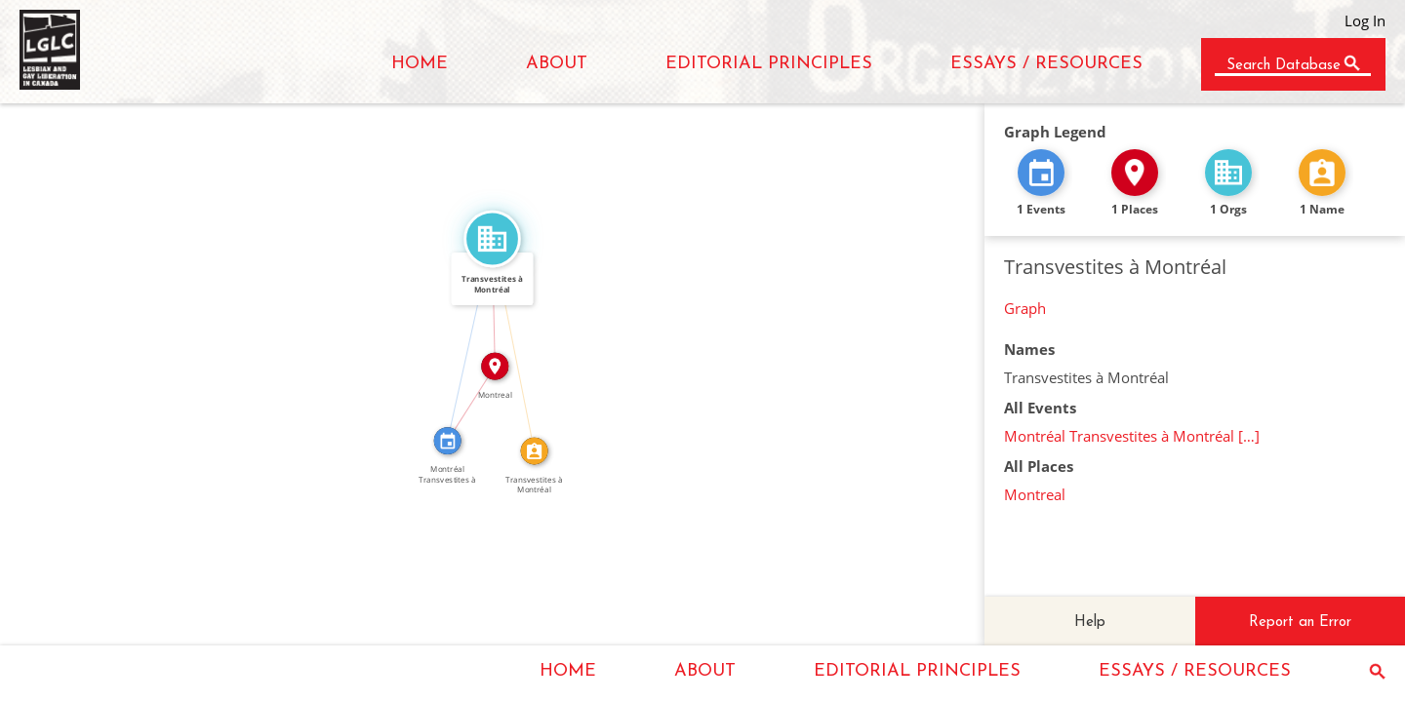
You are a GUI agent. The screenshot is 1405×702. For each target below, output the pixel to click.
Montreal (1034, 494)
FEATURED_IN (462, 338)
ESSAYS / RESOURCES (1046, 64)
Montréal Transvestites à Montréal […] (1132, 436)
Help (1089, 622)
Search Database (1283, 65)
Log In (1365, 20)
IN (465, 399)
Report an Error (1300, 622)
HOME (419, 64)
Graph (1025, 308)
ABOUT (556, 64)
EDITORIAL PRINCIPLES (768, 64)
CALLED (521, 343)
